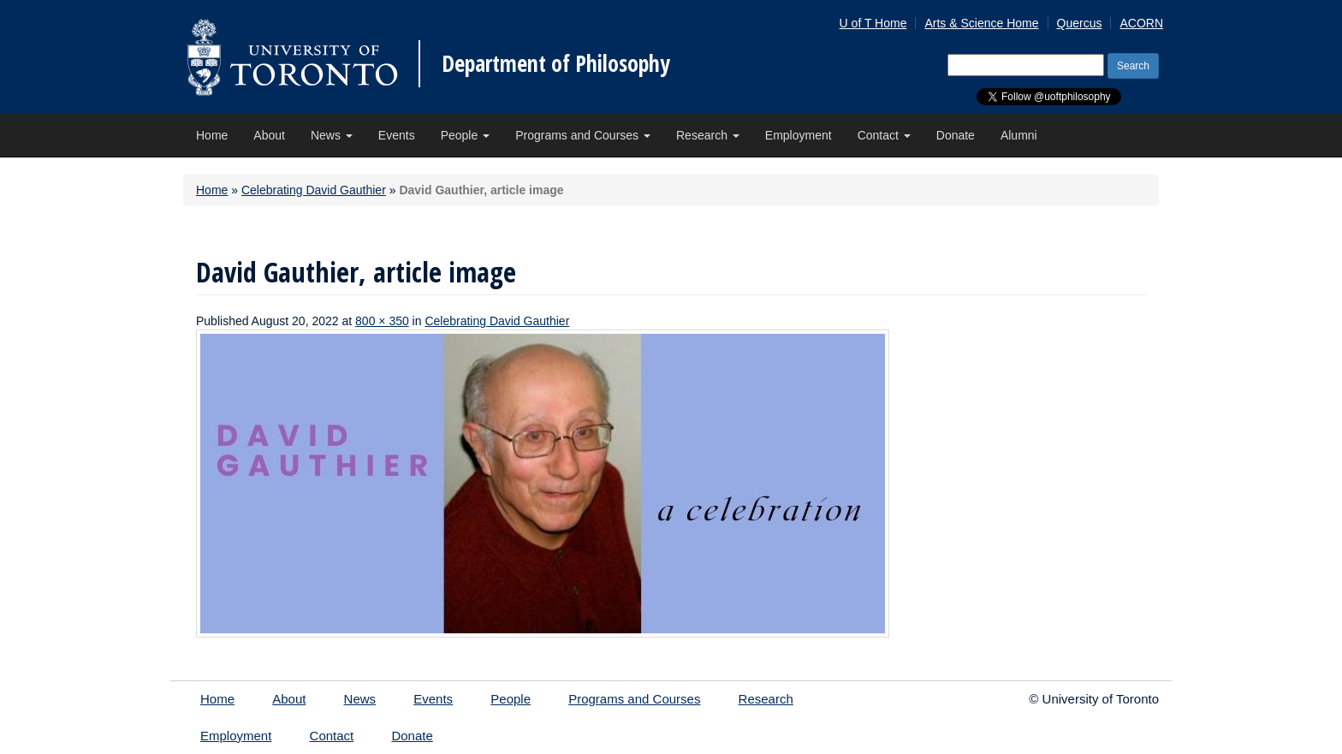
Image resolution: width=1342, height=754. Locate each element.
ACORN (1141, 23)
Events (396, 135)
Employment (798, 135)
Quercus (1079, 23)
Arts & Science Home (981, 23)
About (269, 135)
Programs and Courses (582, 135)
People (465, 135)
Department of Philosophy (556, 63)
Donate (955, 135)
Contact (884, 135)
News (332, 135)
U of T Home (873, 23)
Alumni (1019, 135)
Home (212, 135)
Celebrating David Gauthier (313, 190)
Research (707, 135)
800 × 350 (382, 321)
